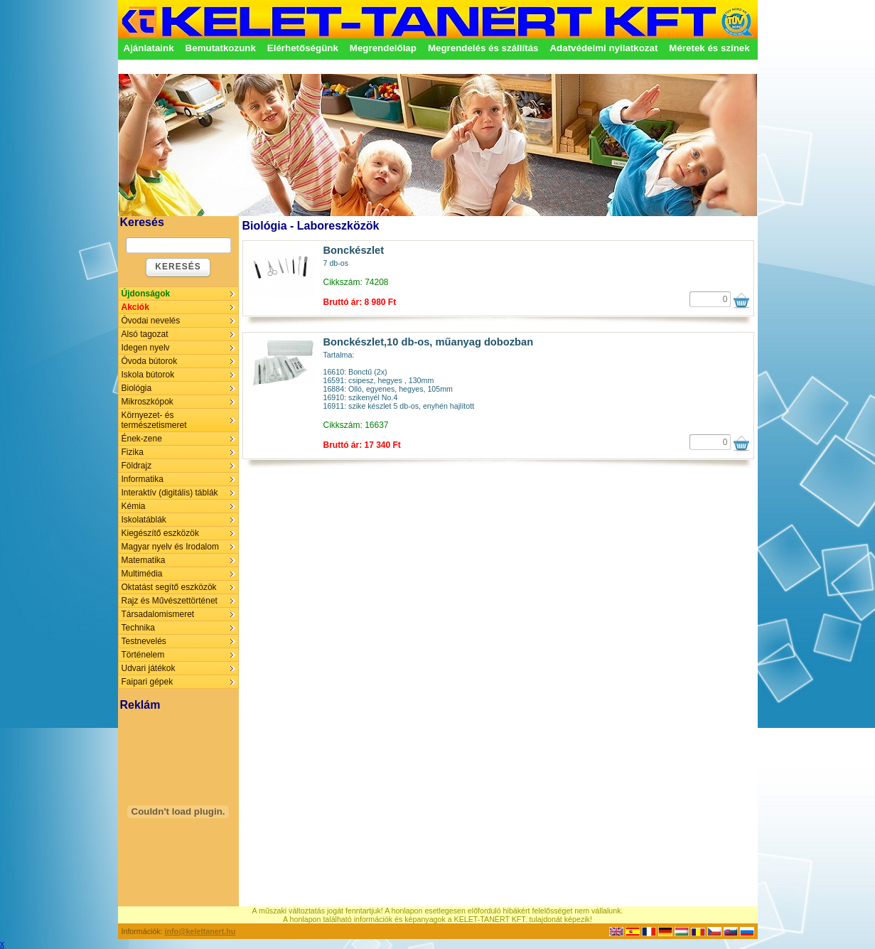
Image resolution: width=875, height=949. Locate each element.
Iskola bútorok (148, 375)
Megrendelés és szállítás (483, 48)
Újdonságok (146, 294)
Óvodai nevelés (151, 321)
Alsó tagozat (145, 334)
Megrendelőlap (383, 48)
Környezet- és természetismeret (154, 420)
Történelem (143, 655)
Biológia (137, 388)
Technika (138, 628)
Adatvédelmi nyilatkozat (603, 48)
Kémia (134, 506)
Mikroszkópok (147, 402)
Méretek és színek (709, 48)
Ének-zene (142, 439)
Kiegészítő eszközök (160, 533)
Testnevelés (144, 641)
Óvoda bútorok (150, 361)
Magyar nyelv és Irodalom (170, 547)
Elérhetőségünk (302, 48)
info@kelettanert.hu (200, 931)
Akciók (135, 307)
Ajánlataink (149, 48)
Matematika (144, 560)
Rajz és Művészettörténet (170, 601)
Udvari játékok (149, 668)
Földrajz (137, 466)
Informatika (142, 479)
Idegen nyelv (146, 348)
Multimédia (142, 574)
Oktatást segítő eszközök (169, 587)
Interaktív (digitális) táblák (170, 493)
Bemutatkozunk (221, 48)
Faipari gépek (147, 682)
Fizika (133, 452)
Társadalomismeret (158, 614)
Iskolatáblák (144, 520)
